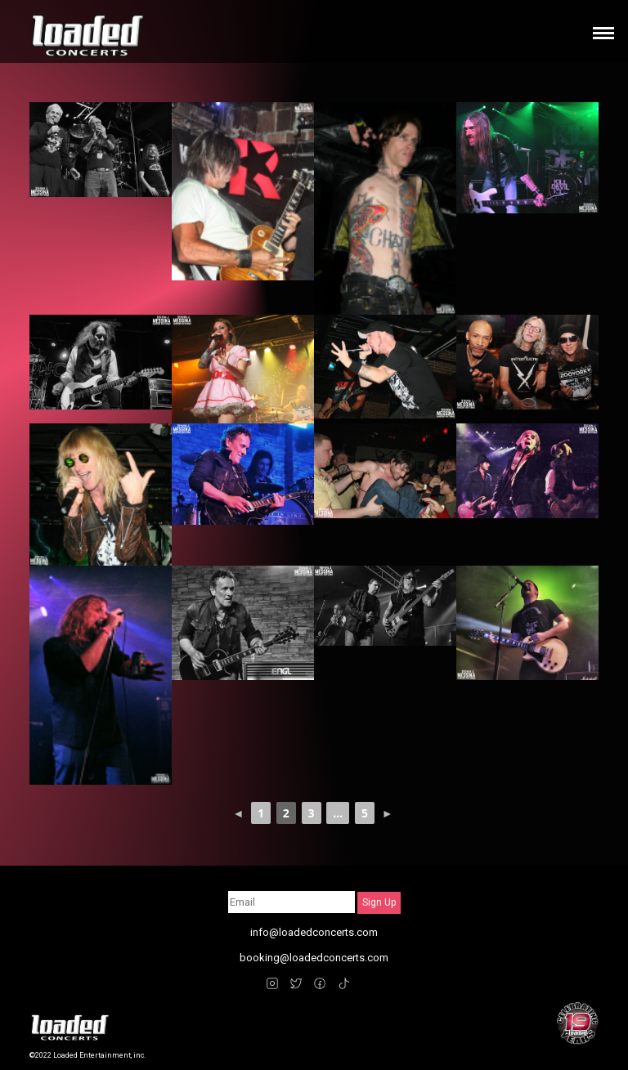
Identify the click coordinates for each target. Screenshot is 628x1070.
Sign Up (379, 902)
